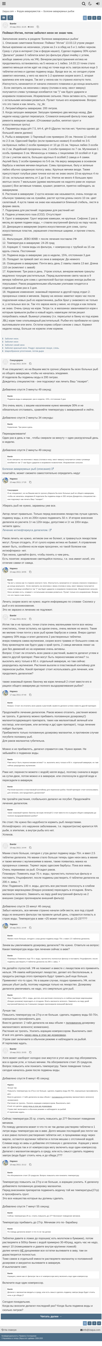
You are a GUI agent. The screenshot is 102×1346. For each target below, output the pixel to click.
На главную (9, 1330)
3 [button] (94, 18)
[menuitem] (10, 1336)
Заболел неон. (12, 338)
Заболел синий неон (15, 345)
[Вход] (97, 4)
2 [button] (89, 18)
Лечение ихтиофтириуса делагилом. (25, 530)
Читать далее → (51, 1316)
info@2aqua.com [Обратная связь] (90, 1330)
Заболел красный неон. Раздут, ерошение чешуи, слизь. (32, 348)
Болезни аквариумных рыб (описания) (26, 468)
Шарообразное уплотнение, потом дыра (24, 351)
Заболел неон (11, 341)
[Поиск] (83, 4)
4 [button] (99, 18)
